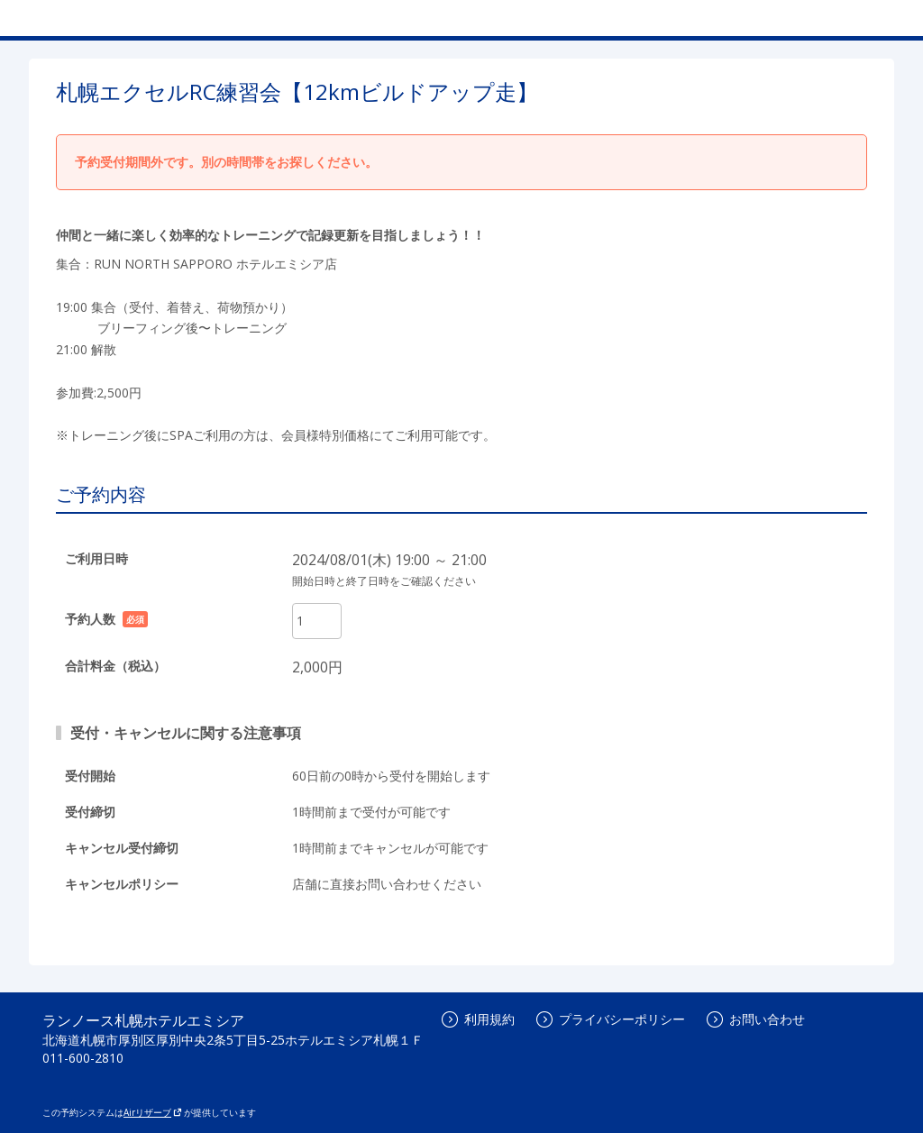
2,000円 (317, 667)
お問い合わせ (756, 1019)
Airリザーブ (152, 1112)
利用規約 (478, 1019)
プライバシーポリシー (610, 1019)
